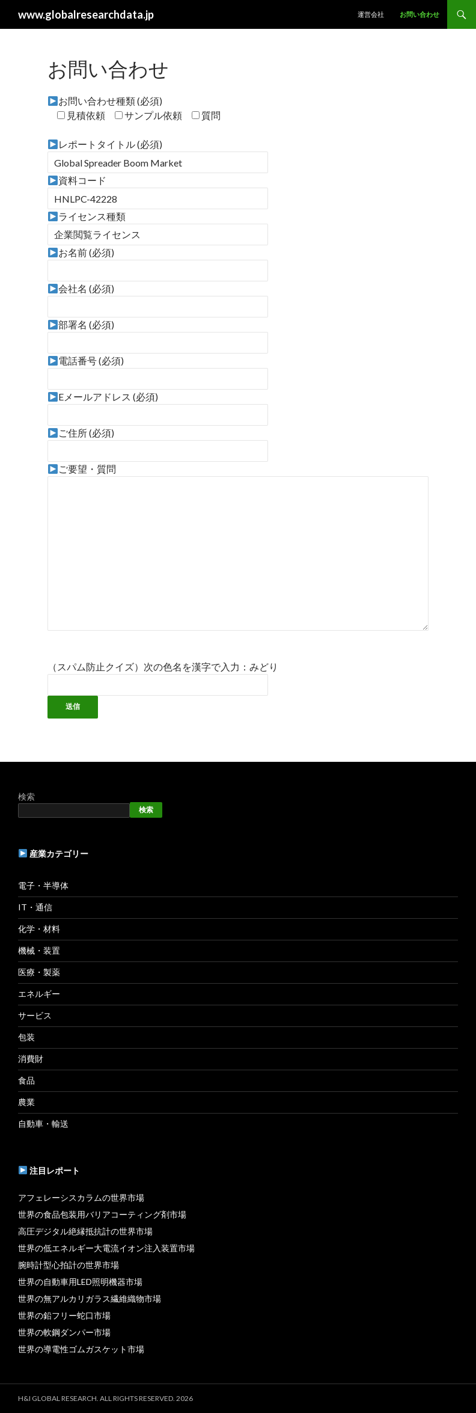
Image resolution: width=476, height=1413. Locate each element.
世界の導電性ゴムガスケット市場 (81, 1349)
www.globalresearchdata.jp (86, 14)
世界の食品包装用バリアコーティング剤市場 (102, 1214)
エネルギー (39, 993)
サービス (35, 1015)
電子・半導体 (43, 885)
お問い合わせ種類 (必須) (105, 100)
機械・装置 (39, 950)
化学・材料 (39, 929)
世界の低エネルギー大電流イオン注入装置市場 (106, 1248)
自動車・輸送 (43, 1123)
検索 (26, 796)
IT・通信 (35, 907)
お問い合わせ (419, 14)
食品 (26, 1080)
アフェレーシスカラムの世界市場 (81, 1197)
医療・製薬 (39, 972)
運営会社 (371, 14)
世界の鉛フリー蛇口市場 (64, 1315)
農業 (26, 1102)
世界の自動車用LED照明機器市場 (80, 1282)
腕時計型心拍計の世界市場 (68, 1265)
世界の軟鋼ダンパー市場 (64, 1332)
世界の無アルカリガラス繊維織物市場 (89, 1298)
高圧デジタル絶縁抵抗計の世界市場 (85, 1231)
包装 (26, 1037)
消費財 (30, 1058)
